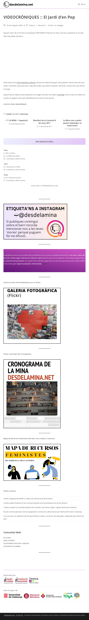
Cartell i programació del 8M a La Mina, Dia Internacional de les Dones (27, 499)
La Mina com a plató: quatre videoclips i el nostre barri (72, 123)
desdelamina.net (9, 615)
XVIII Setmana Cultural (26, 82)
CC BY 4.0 (19, 615)
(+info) (44, 264)
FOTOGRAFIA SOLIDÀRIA (12, 546)
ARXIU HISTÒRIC (9, 540)
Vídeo (13, 104)
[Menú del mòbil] (82, 4)
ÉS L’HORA (7, 538)
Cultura (32, 25)
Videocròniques (21, 104)
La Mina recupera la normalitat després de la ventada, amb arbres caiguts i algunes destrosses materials (39, 507)
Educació (41, 25)
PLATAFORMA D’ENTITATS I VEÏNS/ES (16, 543)
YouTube (60, 94)
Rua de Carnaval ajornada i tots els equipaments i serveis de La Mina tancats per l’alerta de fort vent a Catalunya (42, 512)
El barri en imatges (55, 25)
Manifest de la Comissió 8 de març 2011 (44, 121)
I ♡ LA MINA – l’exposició (17, 120)
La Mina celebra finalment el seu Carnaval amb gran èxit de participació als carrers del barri (35, 503)
